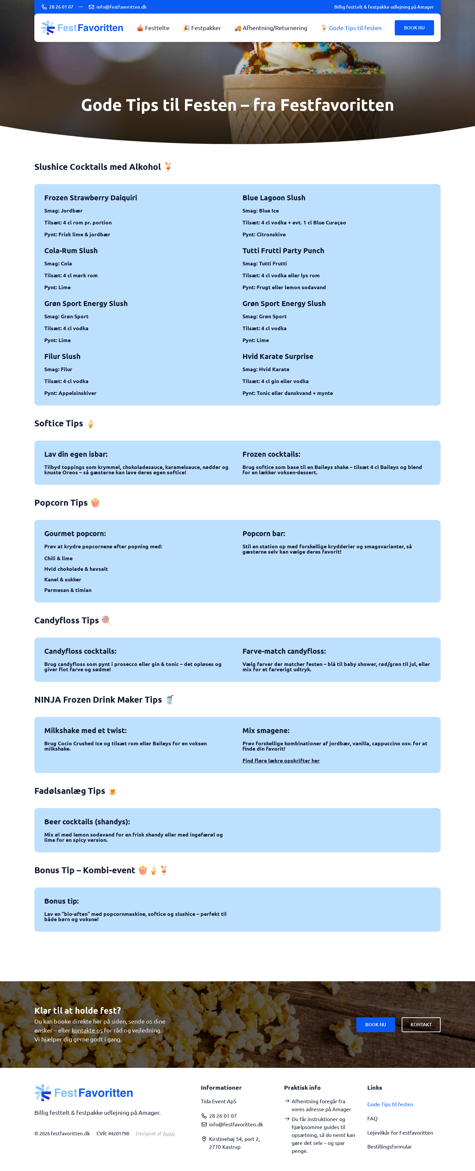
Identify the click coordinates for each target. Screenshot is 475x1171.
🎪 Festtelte (152, 27)
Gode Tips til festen (390, 1104)
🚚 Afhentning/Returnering (270, 27)
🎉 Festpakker (202, 27)
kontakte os (87, 1030)
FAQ (373, 1117)
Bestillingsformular (389, 1145)
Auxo (169, 1133)
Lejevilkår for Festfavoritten (400, 1131)
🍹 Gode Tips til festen (351, 27)
